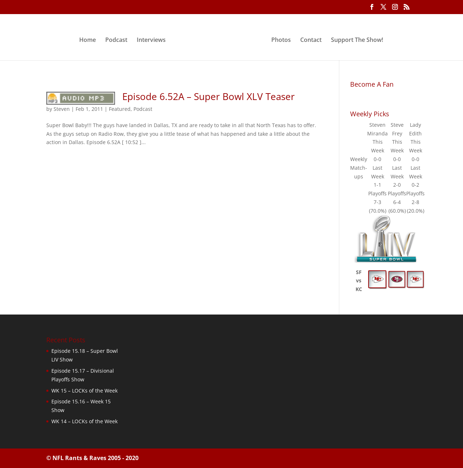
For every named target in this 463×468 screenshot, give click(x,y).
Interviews (151, 40)
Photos (281, 40)
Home (87, 40)
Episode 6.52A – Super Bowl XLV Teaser (208, 96)
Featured (120, 108)
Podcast (116, 40)
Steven (62, 108)
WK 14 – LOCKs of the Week (84, 421)
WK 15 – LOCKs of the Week (84, 390)
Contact (311, 40)
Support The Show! (357, 40)
